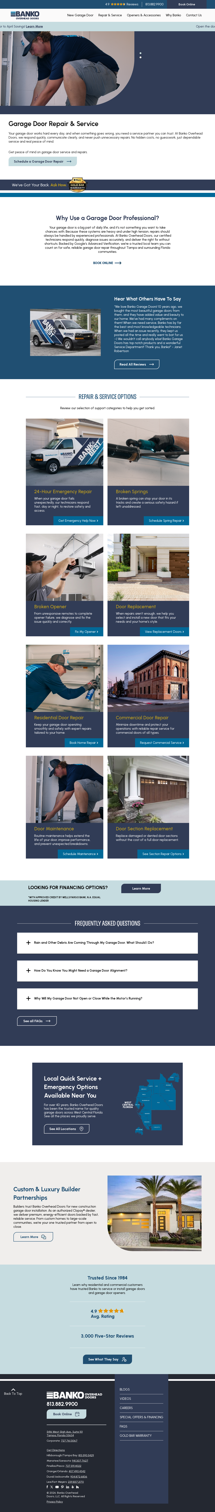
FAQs (123, 1426)
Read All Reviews (137, 364)
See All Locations (66, 1128)
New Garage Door (80, 15)
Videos (125, 1399)
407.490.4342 (77, 1471)
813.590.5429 (86, 1455)
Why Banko (173, 15)
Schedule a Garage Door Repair (42, 161)
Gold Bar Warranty (136, 1436)
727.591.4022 (73, 1465)
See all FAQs (37, 1021)
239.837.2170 (76, 1481)
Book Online (107, 263)
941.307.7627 (80, 1460)
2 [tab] (140, 57)
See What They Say (107, 1359)
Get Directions (56, 1450)
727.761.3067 (69, 1440)
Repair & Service (110, 15)
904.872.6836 (78, 1476)
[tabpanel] (67, 76)
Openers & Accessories (144, 15)
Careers (126, 1408)
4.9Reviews (121, 4)
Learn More (36, 26)
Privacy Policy (55, 1501)
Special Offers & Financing (141, 1417)
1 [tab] (140, 53)
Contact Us (194, 15)
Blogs (125, 1389)
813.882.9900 (154, 4)
